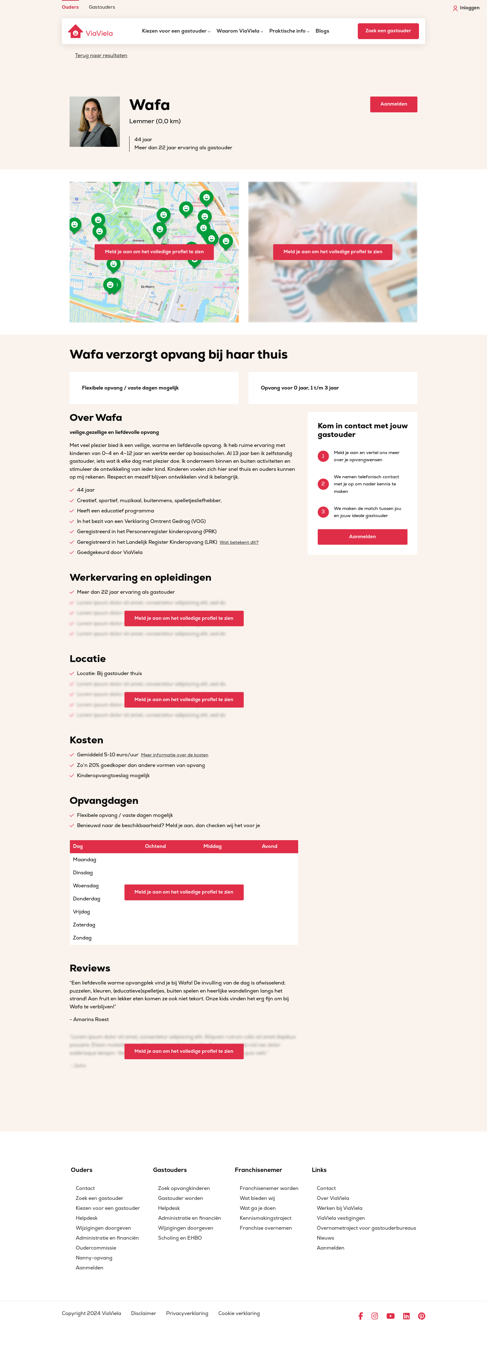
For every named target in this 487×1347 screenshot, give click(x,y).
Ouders (70, 7)
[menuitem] (70, 5)
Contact (85, 1188)
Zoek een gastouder (388, 31)
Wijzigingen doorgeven (103, 1228)
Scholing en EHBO (180, 1238)
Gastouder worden (180, 1198)
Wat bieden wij (257, 1198)
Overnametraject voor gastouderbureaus (366, 1228)
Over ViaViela (333, 1198)
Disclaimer (143, 1313)
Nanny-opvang (94, 1258)
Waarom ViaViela (237, 31)
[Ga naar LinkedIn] (406, 1316)
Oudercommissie (96, 1248)
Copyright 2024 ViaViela (91, 1313)
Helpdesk (87, 1218)
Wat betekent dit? (239, 542)
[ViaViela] (90, 31)
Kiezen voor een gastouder (174, 31)
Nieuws (325, 1238)
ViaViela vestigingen (341, 1218)
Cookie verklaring (239, 1313)
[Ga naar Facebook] (360, 1316)
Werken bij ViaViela (339, 1208)
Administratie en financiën (107, 1238)
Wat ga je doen (258, 1208)
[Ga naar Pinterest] (421, 1316)
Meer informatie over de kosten (174, 755)
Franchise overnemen (266, 1228)
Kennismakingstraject (265, 1218)
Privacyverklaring (187, 1313)
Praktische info (287, 31)
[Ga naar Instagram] (374, 1316)
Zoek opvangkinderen (184, 1188)
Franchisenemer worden (269, 1188)
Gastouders (102, 7)
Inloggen (466, 8)
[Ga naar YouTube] (390, 1316)
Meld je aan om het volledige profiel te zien (154, 252)
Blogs (322, 31)
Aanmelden (393, 104)
